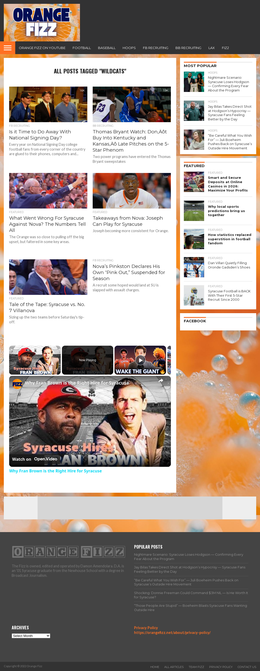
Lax (211, 48)
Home (154, 667)
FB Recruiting (155, 48)
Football (82, 48)
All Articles (174, 667)
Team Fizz (196, 667)
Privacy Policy (146, 628)
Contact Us (247, 667)
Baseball (107, 48)
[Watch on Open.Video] (34, 459)
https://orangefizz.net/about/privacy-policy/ (172, 632)
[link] (17, 384)
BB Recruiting (188, 48)
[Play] (140, 360)
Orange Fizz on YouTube (42, 48)
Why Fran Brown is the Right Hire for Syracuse (77, 382)
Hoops (129, 48)
